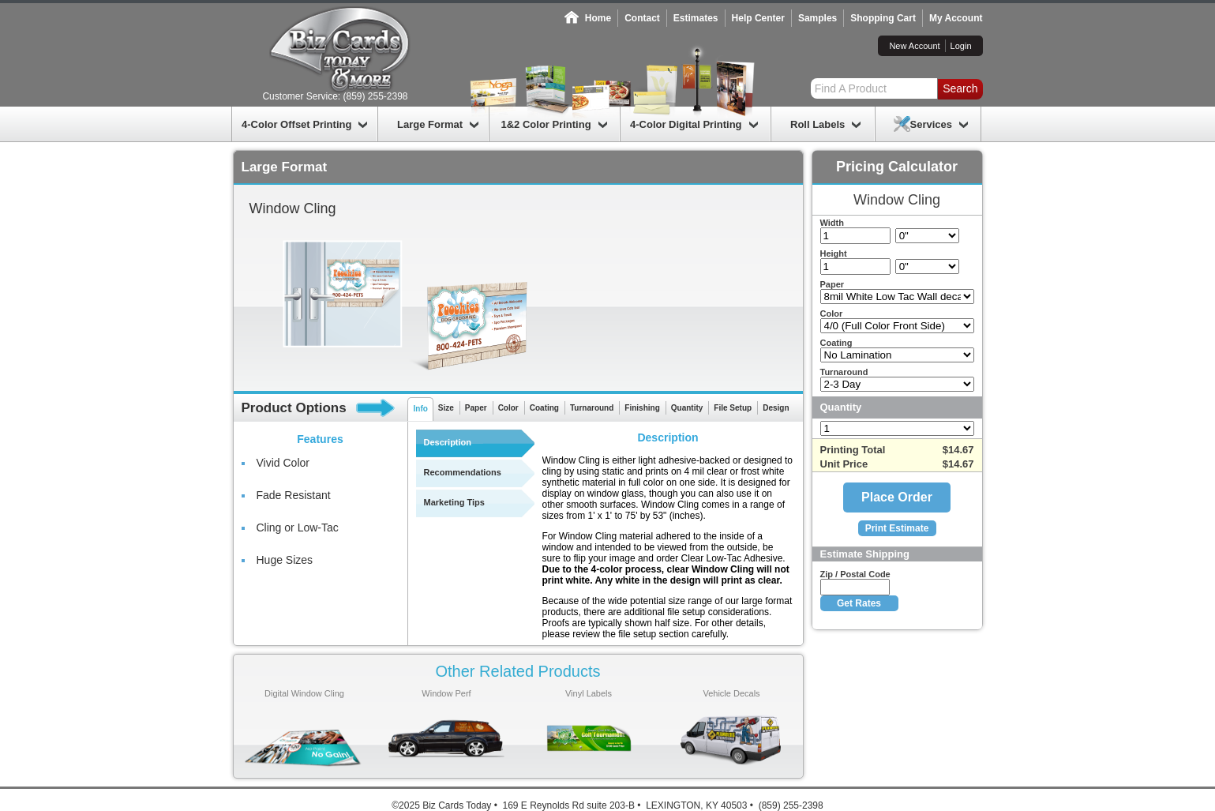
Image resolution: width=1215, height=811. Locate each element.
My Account (956, 18)
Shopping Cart (883, 18)
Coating (544, 408)
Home (598, 18)
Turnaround (591, 408)
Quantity (687, 408)
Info (421, 408)
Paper (476, 408)
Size (446, 408)
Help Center (758, 18)
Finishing (641, 408)
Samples (817, 18)
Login (961, 46)
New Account (914, 46)
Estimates (695, 18)
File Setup (733, 408)
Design (776, 408)
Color (508, 408)
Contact (642, 18)
